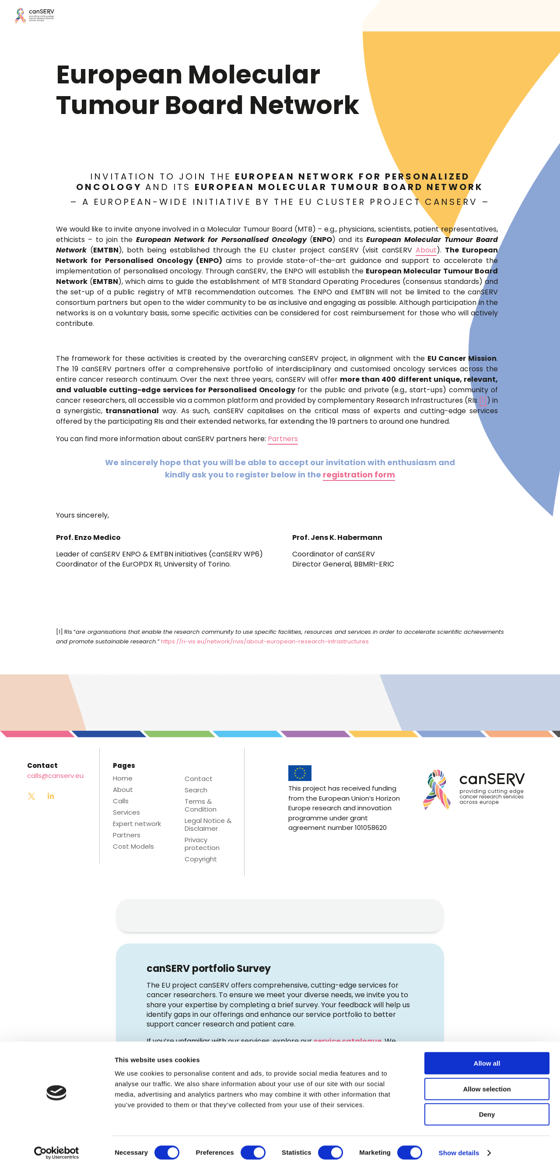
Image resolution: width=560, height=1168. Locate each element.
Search (196, 790)
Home (123, 778)
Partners (283, 439)
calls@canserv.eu (55, 775)
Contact (199, 779)
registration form (359, 474)
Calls (121, 801)
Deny (487, 1112)
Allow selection (487, 1087)
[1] (483, 400)
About (426, 250)
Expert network (137, 824)
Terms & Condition (201, 805)
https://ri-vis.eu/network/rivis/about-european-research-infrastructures (265, 641)
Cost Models (133, 846)
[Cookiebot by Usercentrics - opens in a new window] (56, 1151)
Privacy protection (202, 844)
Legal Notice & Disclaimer (208, 825)
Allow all (487, 1061)
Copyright (201, 859)
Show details (459, 1150)
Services (126, 812)
